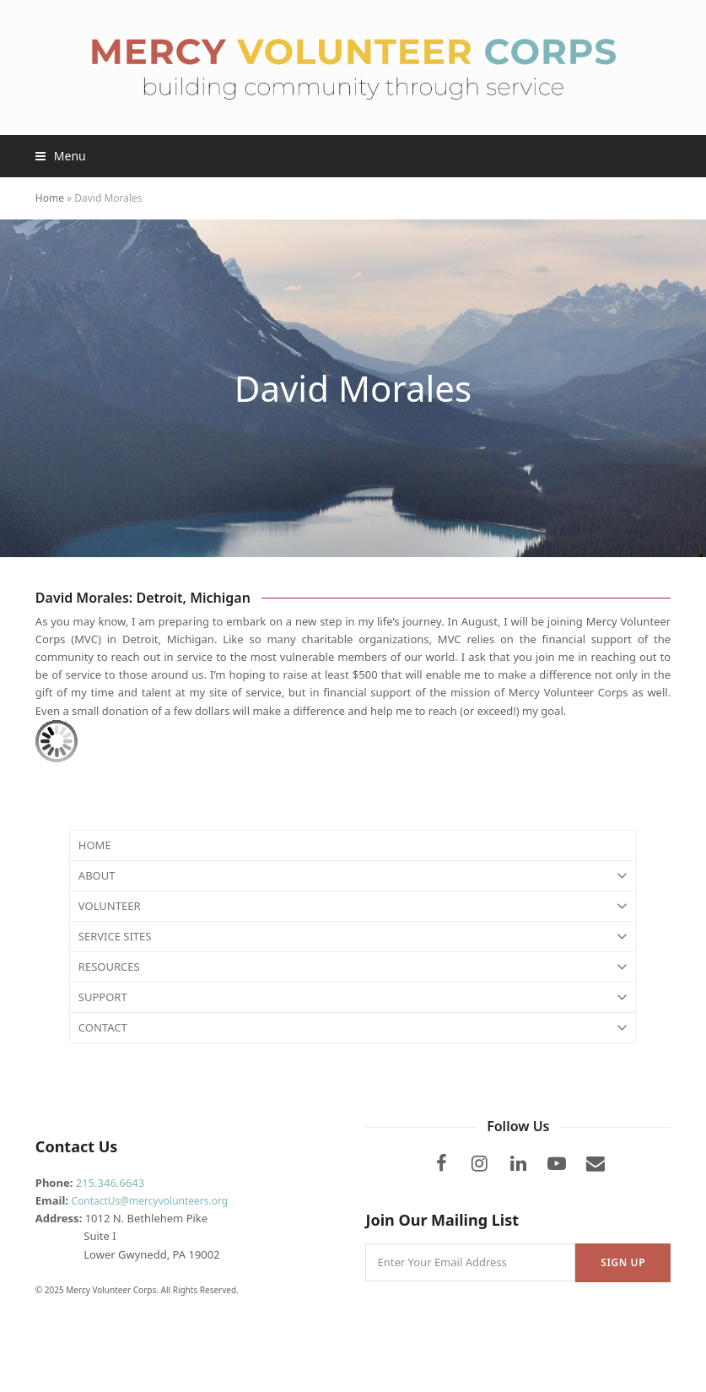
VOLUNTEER (353, 906)
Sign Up (623, 1262)
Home (49, 198)
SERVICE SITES (353, 936)
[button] (60, 156)
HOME (94, 845)
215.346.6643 (110, 1182)
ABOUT (353, 876)
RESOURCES (353, 967)
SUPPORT (353, 997)
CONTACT (353, 1028)
